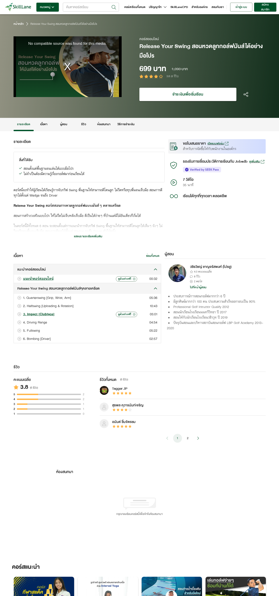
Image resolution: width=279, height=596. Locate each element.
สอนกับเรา (218, 7)
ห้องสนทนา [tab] (104, 124)
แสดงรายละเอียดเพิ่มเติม (88, 236)
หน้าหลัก (19, 23)
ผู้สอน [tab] (64, 124)
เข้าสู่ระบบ (241, 7)
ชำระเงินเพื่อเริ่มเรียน (187, 94)
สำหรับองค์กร (200, 7)
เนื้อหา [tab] (44, 124)
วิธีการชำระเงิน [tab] (126, 124)
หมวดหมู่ (47, 7)
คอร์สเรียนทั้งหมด (135, 7)
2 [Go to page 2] (187, 438)
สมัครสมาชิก (265, 7)
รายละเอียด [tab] (24, 124)
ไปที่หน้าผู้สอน (198, 287)
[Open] (113, 7)
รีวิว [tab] (84, 124)
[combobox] (91, 7)
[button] (87, 269)
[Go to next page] (198, 438)
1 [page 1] (177, 438)
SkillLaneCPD (179, 7)
